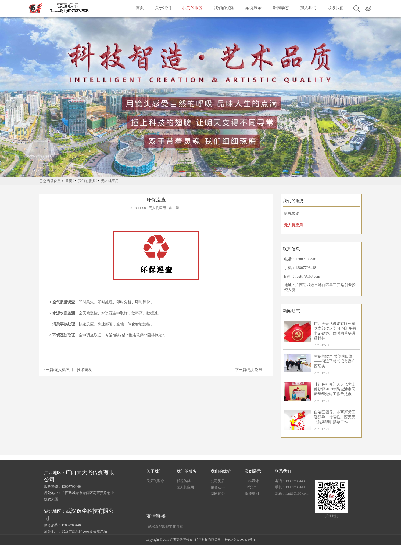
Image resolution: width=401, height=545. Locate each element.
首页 (140, 8)
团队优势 (218, 493)
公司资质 (218, 481)
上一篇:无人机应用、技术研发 (67, 370)
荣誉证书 (218, 487)
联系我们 (336, 8)
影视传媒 (291, 214)
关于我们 (163, 8)
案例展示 (253, 8)
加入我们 (308, 8)
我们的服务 (192, 8)
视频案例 (252, 493)
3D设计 (250, 487)
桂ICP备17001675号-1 (240, 540)
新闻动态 (281, 8)
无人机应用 (110, 181)
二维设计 (252, 481)
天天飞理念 (155, 481)
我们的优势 (224, 8)
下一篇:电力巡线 (248, 370)
